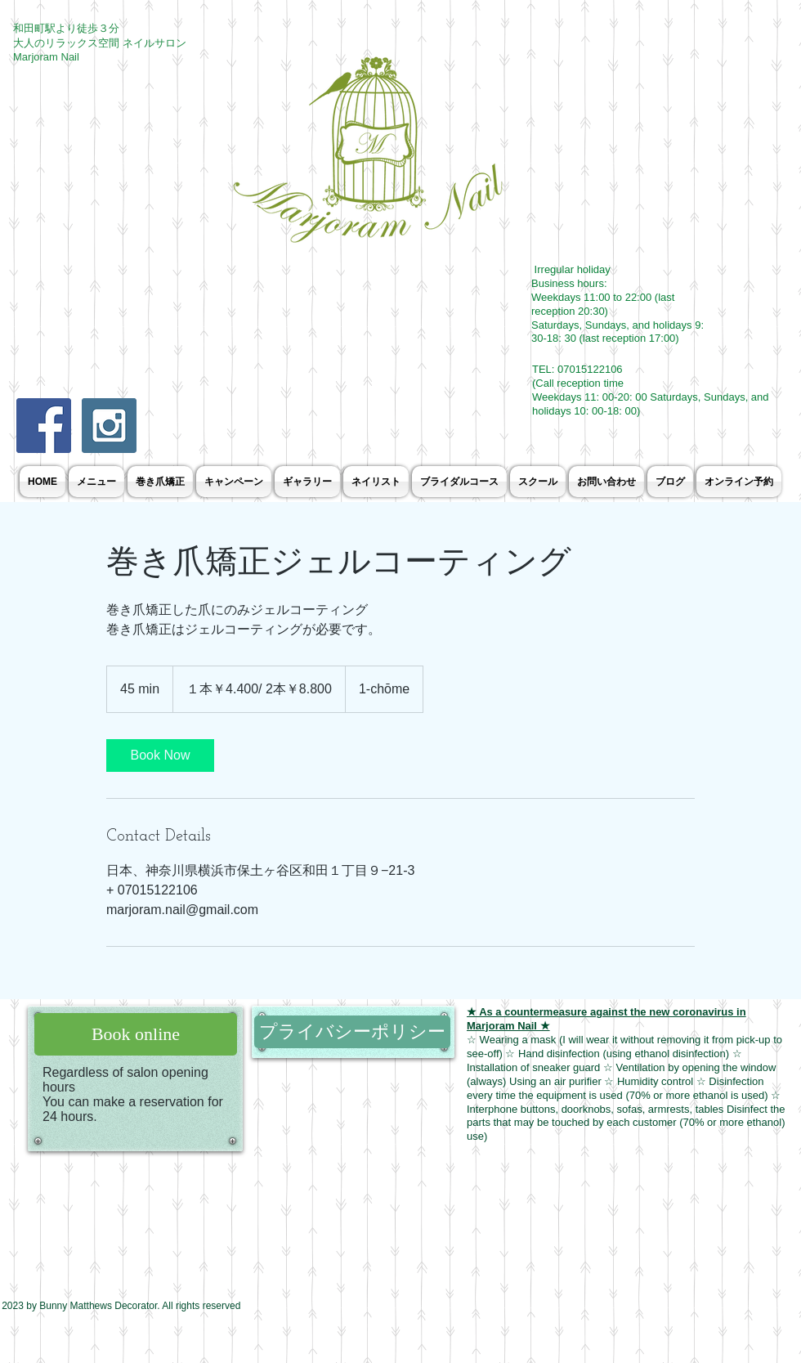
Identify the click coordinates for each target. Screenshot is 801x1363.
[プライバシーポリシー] (352, 1032)
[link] (160, 755)
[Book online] (135, 1034)
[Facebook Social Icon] (43, 425)
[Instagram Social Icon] (109, 425)
